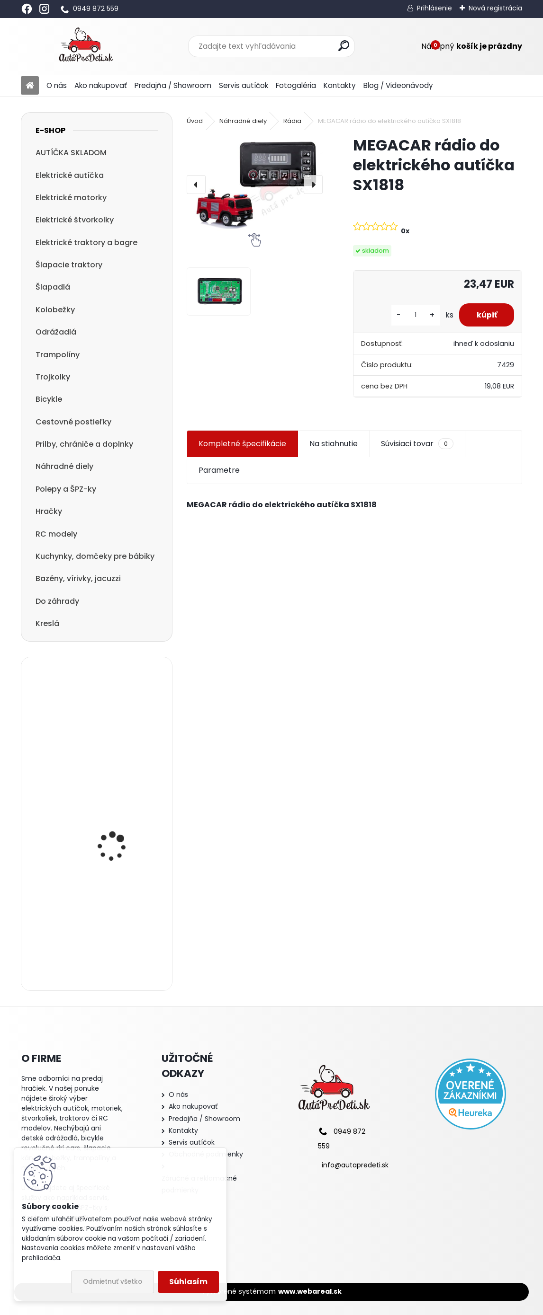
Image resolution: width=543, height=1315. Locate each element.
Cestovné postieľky (73, 421)
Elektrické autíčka (70, 175)
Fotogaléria (296, 85)
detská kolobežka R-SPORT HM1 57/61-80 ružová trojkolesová (117, 940)
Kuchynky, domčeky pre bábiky (95, 556)
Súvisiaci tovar (417, 444)
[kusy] (412, 315)
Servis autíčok (243, 85)
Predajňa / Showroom (173, 85)
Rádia (292, 120)
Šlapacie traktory (69, 264)
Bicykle (49, 399)
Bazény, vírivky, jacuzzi (78, 578)
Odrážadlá (56, 332)
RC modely (56, 534)
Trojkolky (53, 376)
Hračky (49, 511)
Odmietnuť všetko (112, 1281)
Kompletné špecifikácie (242, 443)
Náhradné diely (64, 466)
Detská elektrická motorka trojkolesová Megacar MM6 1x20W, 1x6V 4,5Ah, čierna (118, 716)
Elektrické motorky (71, 197)
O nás (56, 85)
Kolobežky (55, 309)
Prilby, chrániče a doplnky (84, 444)
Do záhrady (57, 601)
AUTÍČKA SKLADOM (71, 152)
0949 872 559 (95, 8)
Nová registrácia (495, 8)
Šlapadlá (53, 287)
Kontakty (340, 85)
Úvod (195, 120)
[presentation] (196, 184)
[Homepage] (30, 86)
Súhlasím (188, 1281)
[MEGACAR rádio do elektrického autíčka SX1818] (255, 184)
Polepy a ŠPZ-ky (66, 489)
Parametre (219, 470)
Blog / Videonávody (398, 85)
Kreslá (47, 623)
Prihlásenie (434, 8)
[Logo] (86, 46)
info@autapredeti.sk (355, 1165)
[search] (343, 45)
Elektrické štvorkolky (75, 219)
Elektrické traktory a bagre (86, 242)
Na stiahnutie (333, 443)
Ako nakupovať (100, 85)
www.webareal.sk (310, 1291)
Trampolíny (58, 354)
